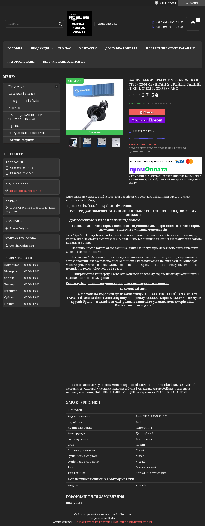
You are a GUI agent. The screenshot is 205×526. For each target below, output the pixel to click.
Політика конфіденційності (132, 522)
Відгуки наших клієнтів (64, 61)
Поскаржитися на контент (92, 522)
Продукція (40, 48)
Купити (149, 112)
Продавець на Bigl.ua (102, 518)
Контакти (88, 48)
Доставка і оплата (121, 48)
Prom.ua (125, 514)
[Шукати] (60, 24)
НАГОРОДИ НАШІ (21, 61)
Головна (14, 48)
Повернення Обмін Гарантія (170, 48)
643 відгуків (168, 3)
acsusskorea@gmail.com (25, 190)
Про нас (64, 48)
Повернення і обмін (23, 101)
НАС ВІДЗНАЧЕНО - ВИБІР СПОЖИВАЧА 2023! (27, 117)
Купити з (148, 120)
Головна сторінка (21, 140)
